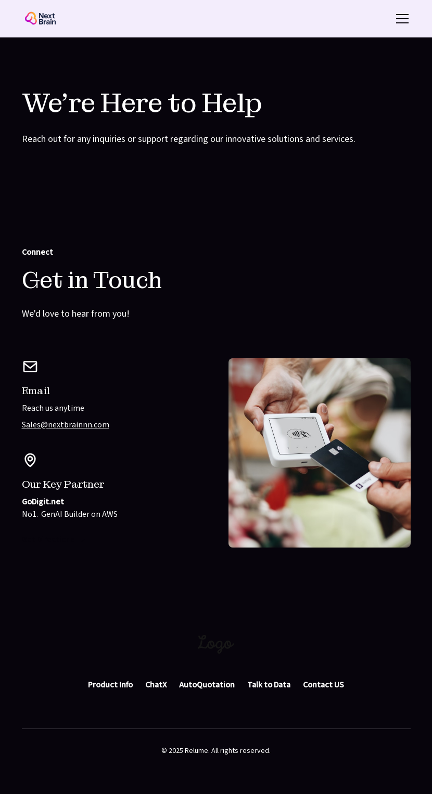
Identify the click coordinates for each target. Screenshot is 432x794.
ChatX (156, 685)
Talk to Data (268, 685)
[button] (400, 18)
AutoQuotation (207, 685)
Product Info (110, 685)
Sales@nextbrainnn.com (65, 425)
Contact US (323, 685)
